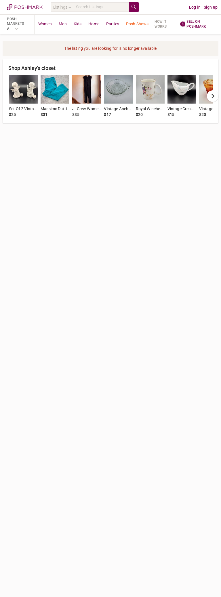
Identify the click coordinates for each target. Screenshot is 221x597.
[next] (212, 96)
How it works (161, 24)
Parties (112, 24)
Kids (78, 24)
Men (62, 24)
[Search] (101, 7)
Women (45, 24)
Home (93, 24)
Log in (195, 7)
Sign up (211, 7)
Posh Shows (137, 24)
